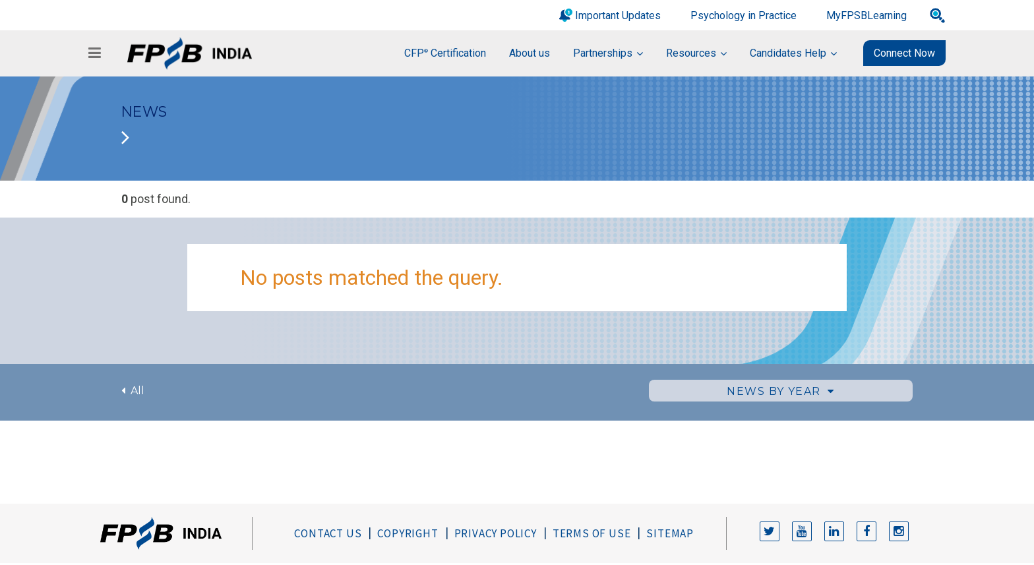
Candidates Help (788, 53)
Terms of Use (592, 533)
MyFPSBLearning (866, 15)
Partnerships (602, 53)
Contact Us (327, 533)
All (132, 390)
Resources (691, 53)
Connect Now (904, 53)
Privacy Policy (495, 533)
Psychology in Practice (743, 15)
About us (529, 53)
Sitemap (670, 533)
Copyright (407, 533)
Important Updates (618, 15)
